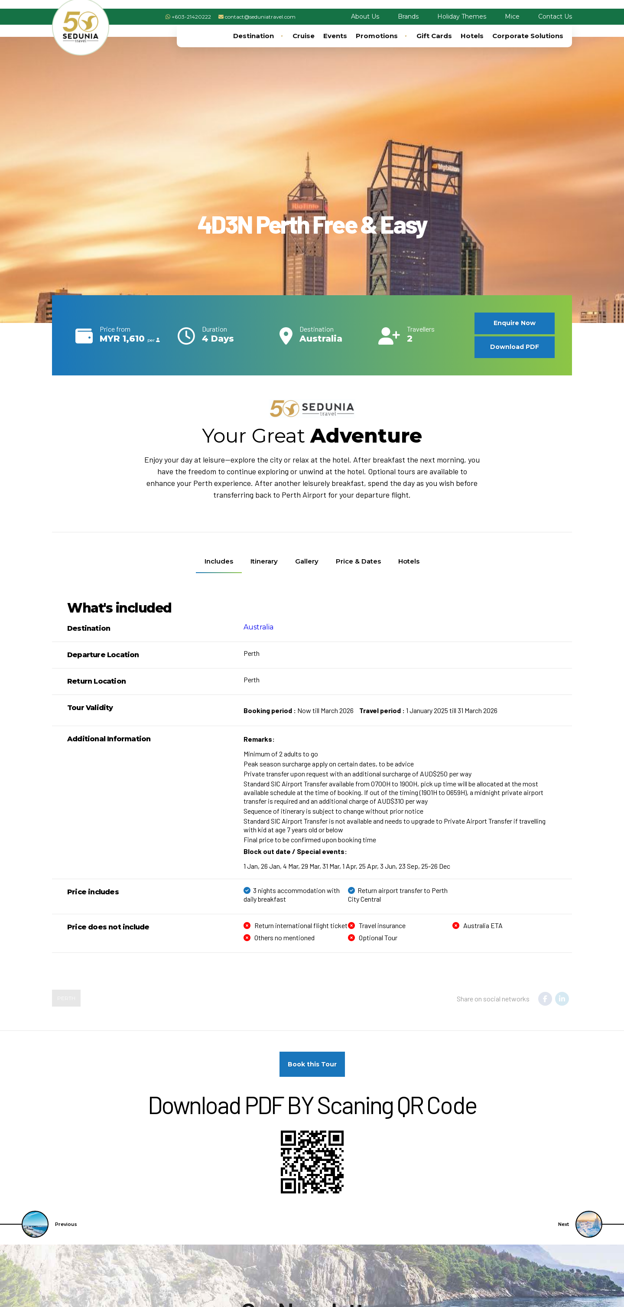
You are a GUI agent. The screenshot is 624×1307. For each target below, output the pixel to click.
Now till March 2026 (299, 710)
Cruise (303, 36)
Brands (408, 16)
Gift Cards (434, 36)
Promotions (382, 36)
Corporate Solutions (527, 36)
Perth (66, 998)
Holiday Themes (461, 16)
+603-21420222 (191, 16)
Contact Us (555, 16)
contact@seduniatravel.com (260, 16)
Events (335, 36)
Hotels (472, 36)
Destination (258, 36)
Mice (512, 16)
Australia (258, 627)
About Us (365, 16)
